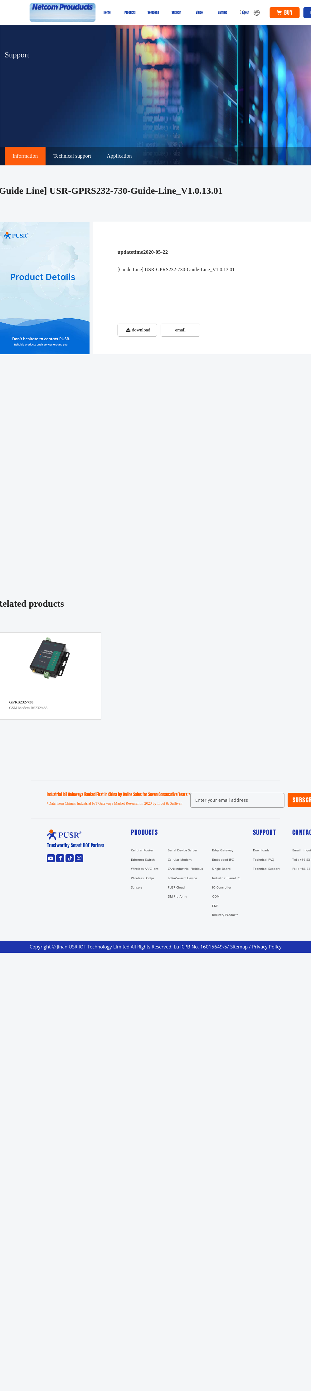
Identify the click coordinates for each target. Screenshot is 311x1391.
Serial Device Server (182, 850)
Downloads (261, 850)
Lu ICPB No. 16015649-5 (200, 946)
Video (199, 12)
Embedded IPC (223, 859)
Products (130, 12)
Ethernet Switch (143, 859)
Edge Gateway (222, 850)
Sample (222, 12)
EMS (215, 906)
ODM (216, 896)
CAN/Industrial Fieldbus (185, 868)
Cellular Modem (180, 859)
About (245, 12)
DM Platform (177, 896)
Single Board (221, 868)
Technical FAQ (263, 859)
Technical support (72, 156)
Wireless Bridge (142, 878)
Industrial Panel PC (226, 878)
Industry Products (225, 915)
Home (107, 12)
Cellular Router (142, 850)
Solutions (153, 12)
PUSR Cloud (176, 887)
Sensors (137, 887)
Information (25, 156)
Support (176, 12)
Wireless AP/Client (144, 868)
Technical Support (266, 868)
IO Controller (221, 887)
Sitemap (239, 946)
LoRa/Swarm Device (182, 878)
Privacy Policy (267, 946)
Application (119, 156)
